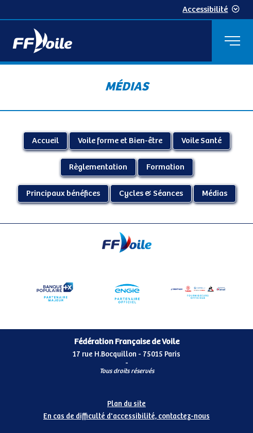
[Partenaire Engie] (126, 292)
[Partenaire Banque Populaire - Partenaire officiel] (55, 292)
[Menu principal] (232, 40)
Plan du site (126, 404)
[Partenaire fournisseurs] (198, 292)
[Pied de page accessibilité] (126, 408)
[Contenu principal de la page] (126, 143)
